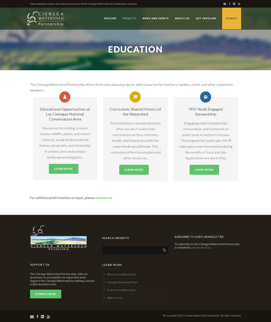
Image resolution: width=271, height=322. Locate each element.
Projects (129, 18)
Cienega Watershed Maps (122, 282)
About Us (182, 18)
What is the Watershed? (121, 274)
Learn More (63, 168)
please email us (201, 247)
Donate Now (45, 294)
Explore (110, 18)
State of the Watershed (121, 290)
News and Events (156, 18)
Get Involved (206, 18)
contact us (103, 198)
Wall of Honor (115, 297)
